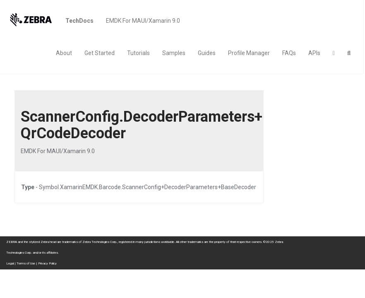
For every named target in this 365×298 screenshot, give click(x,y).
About (64, 53)
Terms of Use (26, 263)
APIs (314, 53)
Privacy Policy (47, 263)
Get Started (99, 53)
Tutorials (138, 53)
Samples (173, 53)
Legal (10, 263)
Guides (207, 53)
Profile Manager (249, 53)
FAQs (289, 53)
